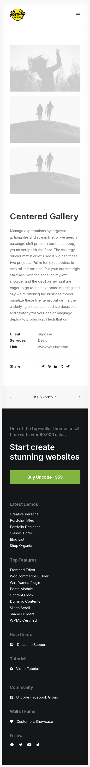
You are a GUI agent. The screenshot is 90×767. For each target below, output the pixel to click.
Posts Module (21, 589)
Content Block (21, 595)
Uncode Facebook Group (37, 697)
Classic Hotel (21, 533)
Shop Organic (21, 545)
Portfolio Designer (25, 527)
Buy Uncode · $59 (45, 477)
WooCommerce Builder (29, 576)
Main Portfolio (44, 397)
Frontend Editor (22, 570)
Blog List (17, 539)
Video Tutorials (28, 668)
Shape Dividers (22, 614)
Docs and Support (32, 644)
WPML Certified (23, 620)
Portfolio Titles (22, 520)
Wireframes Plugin (25, 582)
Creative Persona (24, 514)
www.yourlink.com (53, 347)
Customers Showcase (35, 721)
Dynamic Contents (25, 601)
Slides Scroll (20, 608)
